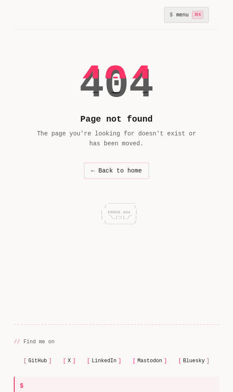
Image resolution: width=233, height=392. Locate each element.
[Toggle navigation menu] (186, 15)
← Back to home (116, 170)
